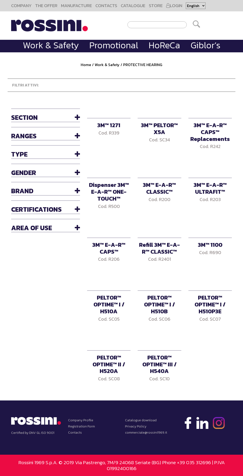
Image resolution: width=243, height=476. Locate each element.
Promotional (113, 45)
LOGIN (174, 5)
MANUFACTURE (76, 5)
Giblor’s (205, 45)
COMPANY (21, 5)
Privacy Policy (135, 426)
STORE (156, 5)
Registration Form (81, 426)
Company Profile (80, 420)
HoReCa (164, 45)
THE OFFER (46, 5)
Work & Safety (51, 45)
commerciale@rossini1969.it (146, 432)
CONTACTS (106, 5)
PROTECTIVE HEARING (142, 64)
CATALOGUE (133, 5)
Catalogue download (141, 420)
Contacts (75, 432)
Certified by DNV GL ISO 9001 (32, 432)
